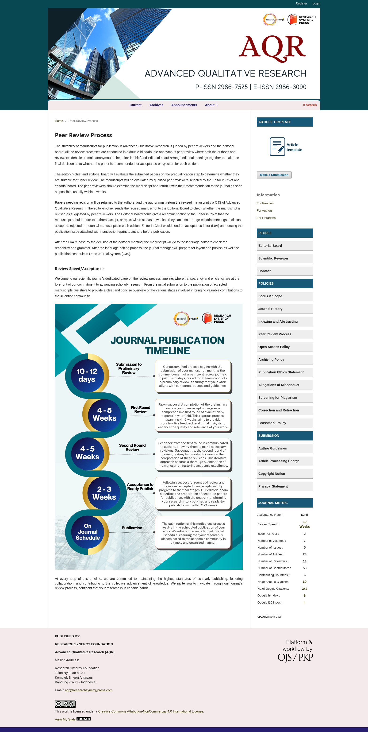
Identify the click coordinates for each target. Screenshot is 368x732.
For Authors (264, 210)
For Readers (265, 203)
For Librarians (266, 218)
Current (136, 105)
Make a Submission (274, 175)
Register (301, 3)
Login (316, 3)
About (210, 105)
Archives (156, 105)
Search (310, 105)
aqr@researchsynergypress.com (89, 690)
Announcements (184, 105)
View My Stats (65, 719)
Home (59, 121)
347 (304, 589)
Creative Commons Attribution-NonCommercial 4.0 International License (150, 711)
